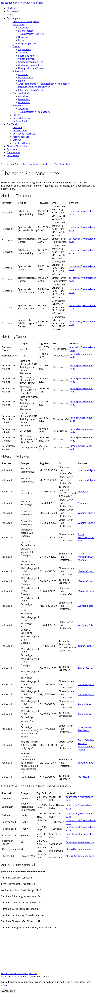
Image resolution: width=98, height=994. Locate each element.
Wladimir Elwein (86, 513)
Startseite (20, 164)
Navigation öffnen (10, 2)
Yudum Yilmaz (85, 762)
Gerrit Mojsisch (86, 684)
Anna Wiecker (85, 704)
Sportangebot (35, 164)
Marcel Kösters (86, 571)
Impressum (31, 973)
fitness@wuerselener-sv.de (80, 842)
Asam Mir (83, 491)
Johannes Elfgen (86, 470)
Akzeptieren (8, 990)
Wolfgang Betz (85, 605)
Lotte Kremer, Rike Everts (85, 729)
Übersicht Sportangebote (57, 164)
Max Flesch (84, 777)
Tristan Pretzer (85, 645)
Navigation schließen (32, 2)
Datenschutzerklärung (13, 973)
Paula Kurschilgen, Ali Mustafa (86, 537)
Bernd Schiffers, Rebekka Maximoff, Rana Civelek (86, 745)
